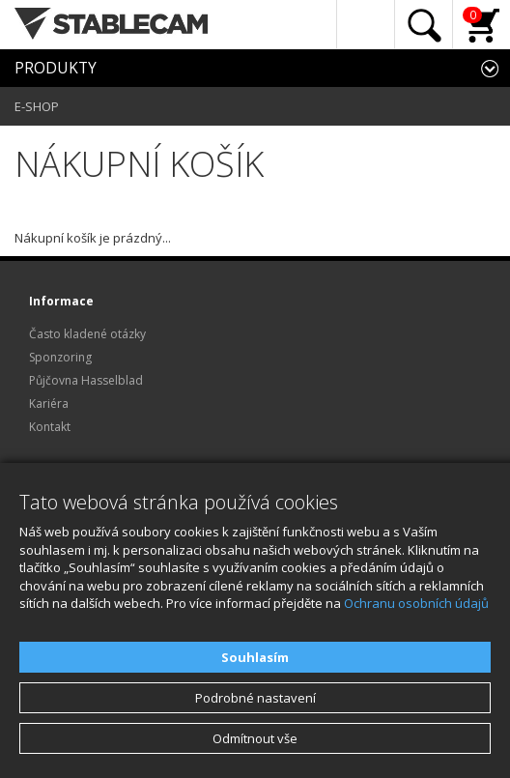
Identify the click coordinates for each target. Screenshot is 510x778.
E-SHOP (36, 106)
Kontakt (50, 426)
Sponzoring (60, 357)
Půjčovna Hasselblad (86, 380)
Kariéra (49, 403)
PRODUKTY (55, 67)
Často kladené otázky (87, 334)
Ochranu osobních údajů (416, 603)
